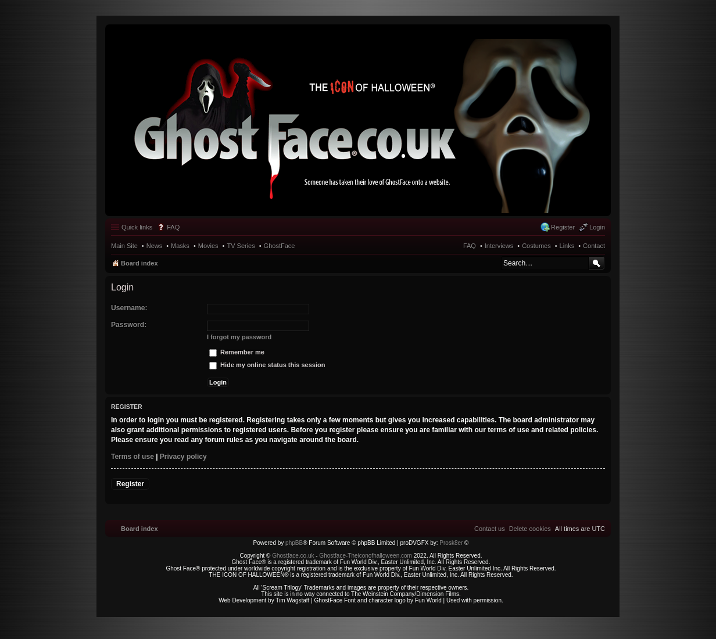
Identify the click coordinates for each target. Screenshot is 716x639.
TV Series (241, 245)
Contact (594, 245)
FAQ (469, 245)
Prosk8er (451, 543)
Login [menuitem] (597, 227)
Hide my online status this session (267, 364)
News (154, 245)
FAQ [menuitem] (173, 227)
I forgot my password (239, 336)
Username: (129, 308)
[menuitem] (530, 528)
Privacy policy (183, 457)
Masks (180, 245)
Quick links (136, 227)
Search (596, 263)
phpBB (294, 543)
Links (567, 245)
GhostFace (279, 245)
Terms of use (132, 457)
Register (130, 484)
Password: (128, 325)
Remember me (236, 352)
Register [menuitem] (563, 227)
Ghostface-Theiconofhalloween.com (365, 555)
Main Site (124, 245)
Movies (208, 245)
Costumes (536, 245)
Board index (139, 263)
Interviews (499, 245)
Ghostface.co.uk (294, 555)
